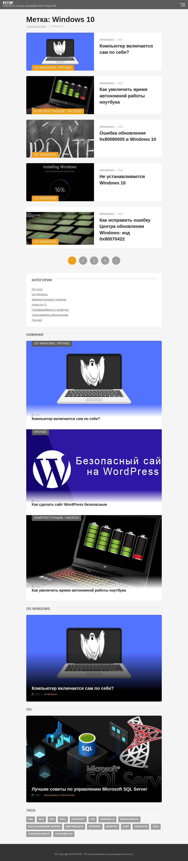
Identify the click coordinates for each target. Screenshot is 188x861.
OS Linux (37, 285)
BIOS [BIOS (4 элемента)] (41, 816)
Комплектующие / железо (49, 296)
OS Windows (40, 291)
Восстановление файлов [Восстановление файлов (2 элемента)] (44, 823)
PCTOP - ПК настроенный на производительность (104, 850)
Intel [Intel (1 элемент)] (63, 816)
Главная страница (36, 26)
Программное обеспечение (50, 311)
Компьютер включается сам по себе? (66, 415)
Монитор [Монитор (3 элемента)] (111, 823)
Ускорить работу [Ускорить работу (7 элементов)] (39, 830)
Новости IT (39, 301)
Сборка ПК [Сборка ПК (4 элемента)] (140, 823)
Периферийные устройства (50, 306)
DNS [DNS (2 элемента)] (52, 816)
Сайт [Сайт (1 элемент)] (126, 823)
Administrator (107, 39)
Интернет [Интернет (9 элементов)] (95, 823)
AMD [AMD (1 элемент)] (30, 816)
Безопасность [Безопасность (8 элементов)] (129, 816)
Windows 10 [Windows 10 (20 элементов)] (107, 816)
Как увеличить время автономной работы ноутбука (123, 95)
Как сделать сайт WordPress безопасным (69, 501)
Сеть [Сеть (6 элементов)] (156, 823)
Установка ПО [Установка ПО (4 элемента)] (64, 830)
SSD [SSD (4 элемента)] (92, 816)
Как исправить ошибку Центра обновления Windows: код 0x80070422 (127, 226)
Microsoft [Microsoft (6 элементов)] (78, 816)
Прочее (37, 316)
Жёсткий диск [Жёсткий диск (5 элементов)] (74, 823)
